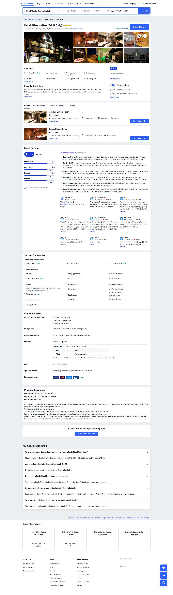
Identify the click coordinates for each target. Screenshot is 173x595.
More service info (28, 571)
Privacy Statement (56, 578)
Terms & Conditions (56, 574)
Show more (28, 97)
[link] (130, 4)
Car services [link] (58, 4)
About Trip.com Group (57, 585)
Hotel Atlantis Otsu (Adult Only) (43, 25)
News (51, 567)
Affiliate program (82, 571)
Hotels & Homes (27, 4)
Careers (52, 571)
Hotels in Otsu (120, 518)
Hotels (78, 518)
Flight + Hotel (90, 4)
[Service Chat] (163, 583)
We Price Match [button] (122, 29)
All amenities (28, 82)
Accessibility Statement (57, 582)
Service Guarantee (29, 567)
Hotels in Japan (88, 518)
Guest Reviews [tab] (39, 106)
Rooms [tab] (27, 106)
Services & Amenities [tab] (57, 106)
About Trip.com (55, 564)
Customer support (29, 564)
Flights (39, 4)
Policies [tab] (72, 106)
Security (79, 585)
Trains (48, 4)
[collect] (163, 568)
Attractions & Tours (74, 4)
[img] (48, 47)
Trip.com (71, 518)
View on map (114, 97)
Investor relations (82, 564)
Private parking (31, 263)
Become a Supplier (83, 582)
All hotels (80, 578)
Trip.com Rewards (83, 567)
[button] (100, 4)
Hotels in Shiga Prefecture (104, 518)
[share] (163, 575)
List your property (83, 574)
